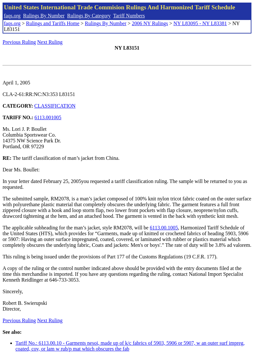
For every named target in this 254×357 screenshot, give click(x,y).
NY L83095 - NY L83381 (200, 23)
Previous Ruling (19, 42)
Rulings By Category (89, 15)
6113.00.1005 (164, 227)
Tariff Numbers (129, 15)
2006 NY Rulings (150, 23)
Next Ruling (50, 42)
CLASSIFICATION (55, 106)
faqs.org (12, 15)
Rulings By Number (44, 15)
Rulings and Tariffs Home (53, 23)
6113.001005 (47, 117)
